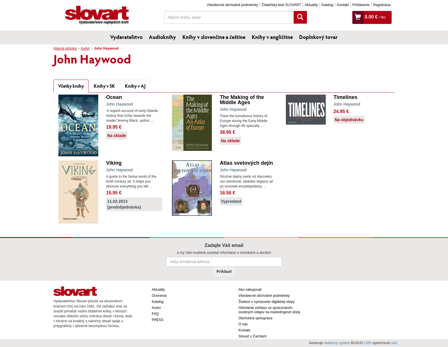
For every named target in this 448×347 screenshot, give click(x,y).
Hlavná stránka (65, 48)
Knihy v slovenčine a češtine (213, 36)
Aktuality (311, 5)
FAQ (155, 314)
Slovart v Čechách (252, 336)
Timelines (346, 97)
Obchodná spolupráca (255, 318)
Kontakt (343, 5)
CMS (368, 343)
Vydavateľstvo (126, 36)
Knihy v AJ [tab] (135, 86)
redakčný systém (337, 343)
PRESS (158, 320)
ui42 (394, 343)
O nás (243, 324)
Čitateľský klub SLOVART (281, 5)
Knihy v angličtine (272, 36)
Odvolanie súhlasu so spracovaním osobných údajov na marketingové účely (269, 310)
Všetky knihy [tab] (71, 86)
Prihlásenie (360, 5)
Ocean (114, 97)
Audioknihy (162, 36)
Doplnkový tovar (318, 36)
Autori (85, 48)
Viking (114, 163)
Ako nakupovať (250, 290)
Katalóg (327, 5)
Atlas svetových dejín (246, 163)
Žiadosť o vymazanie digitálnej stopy (266, 302)
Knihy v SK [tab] (104, 86)
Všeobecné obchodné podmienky (232, 5)
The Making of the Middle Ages (242, 99)
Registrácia (381, 5)
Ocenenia (159, 296)
